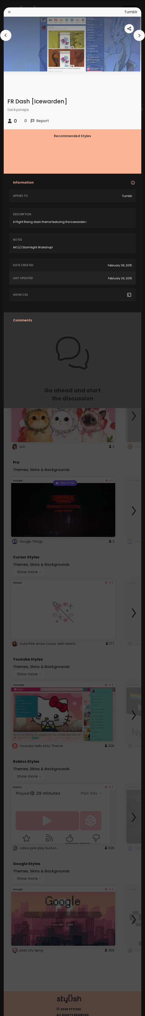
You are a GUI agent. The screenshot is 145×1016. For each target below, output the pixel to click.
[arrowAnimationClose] (6, 35)
